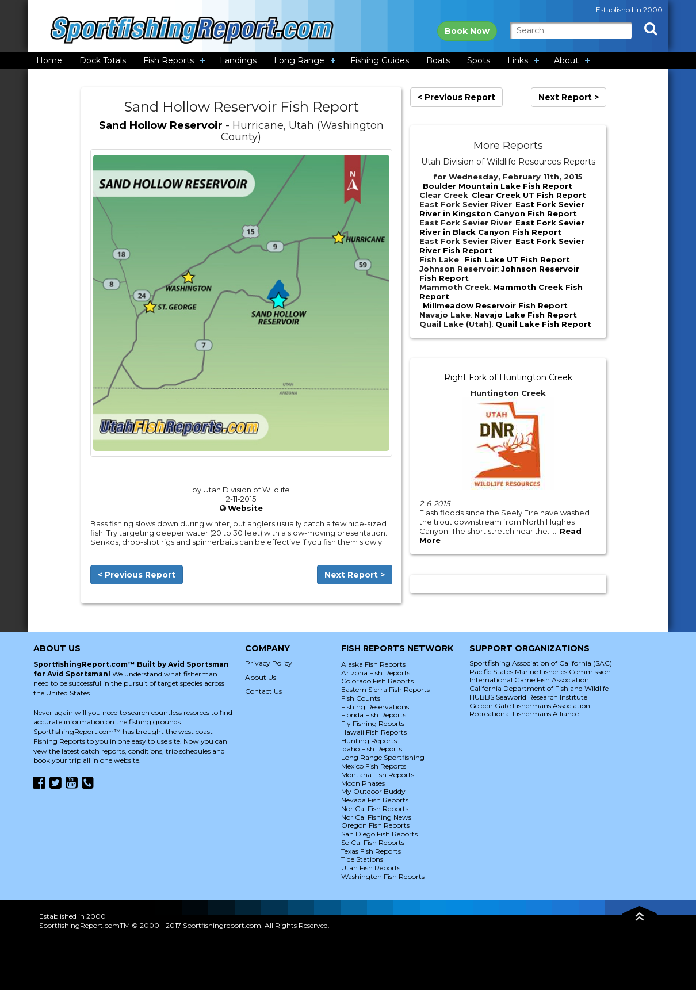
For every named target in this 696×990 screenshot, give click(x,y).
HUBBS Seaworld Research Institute (528, 697)
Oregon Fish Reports (375, 825)
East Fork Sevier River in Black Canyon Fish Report (501, 227)
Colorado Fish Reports (377, 680)
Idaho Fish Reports (371, 748)
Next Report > (354, 574)
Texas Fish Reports (371, 851)
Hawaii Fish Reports (374, 732)
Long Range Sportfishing (383, 757)
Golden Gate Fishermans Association (529, 705)
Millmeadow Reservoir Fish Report (495, 305)
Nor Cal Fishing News (376, 817)
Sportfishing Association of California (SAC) (540, 663)
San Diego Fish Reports (379, 834)
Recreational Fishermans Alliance (524, 713)
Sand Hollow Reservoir (161, 125)
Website (245, 508)
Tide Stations (362, 859)
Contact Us (263, 691)
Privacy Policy (268, 663)
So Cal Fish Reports (372, 842)
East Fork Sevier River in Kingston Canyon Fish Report (501, 209)
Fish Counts (360, 698)
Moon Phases (363, 783)
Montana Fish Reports (377, 774)
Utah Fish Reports (370, 867)
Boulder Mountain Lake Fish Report (497, 185)
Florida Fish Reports (373, 714)
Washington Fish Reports (383, 876)
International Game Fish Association (529, 679)
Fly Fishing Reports (372, 723)
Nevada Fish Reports (374, 800)
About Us (260, 677)
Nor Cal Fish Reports (374, 808)
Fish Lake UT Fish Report (517, 259)
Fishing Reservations (375, 706)
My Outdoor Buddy (373, 791)
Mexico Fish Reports (373, 766)
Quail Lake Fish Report (543, 323)
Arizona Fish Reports (375, 672)
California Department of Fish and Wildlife (539, 688)
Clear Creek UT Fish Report (529, 195)
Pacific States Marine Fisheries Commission (540, 671)
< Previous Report (136, 574)
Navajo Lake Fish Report (525, 314)
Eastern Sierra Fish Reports (385, 689)
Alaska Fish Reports (373, 664)
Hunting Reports (369, 740)
